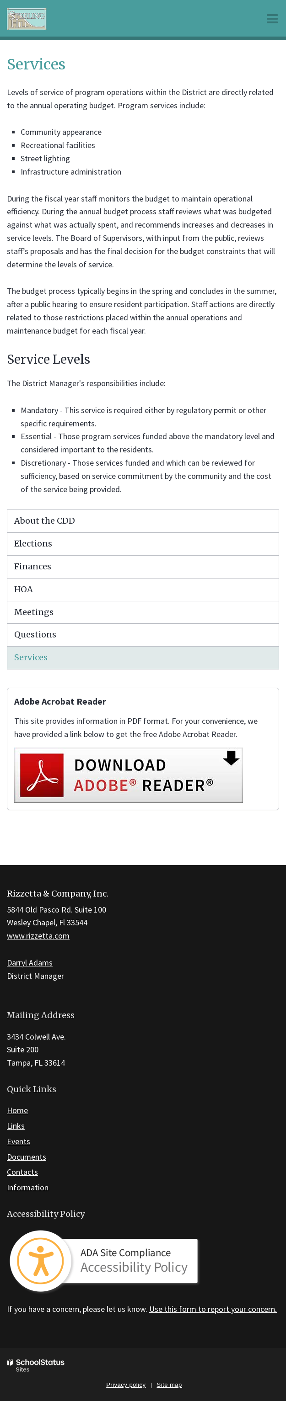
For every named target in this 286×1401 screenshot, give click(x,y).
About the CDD (44, 520)
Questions (35, 634)
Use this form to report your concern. (213, 1309)
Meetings (34, 612)
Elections (33, 543)
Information (28, 1187)
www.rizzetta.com (38, 935)
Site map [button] (169, 1384)
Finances (32, 566)
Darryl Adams (30, 962)
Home (17, 1110)
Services (31, 657)
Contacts (22, 1172)
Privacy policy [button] (126, 1384)
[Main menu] (272, 18)
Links (16, 1125)
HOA (23, 589)
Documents (26, 1157)
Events (18, 1141)
